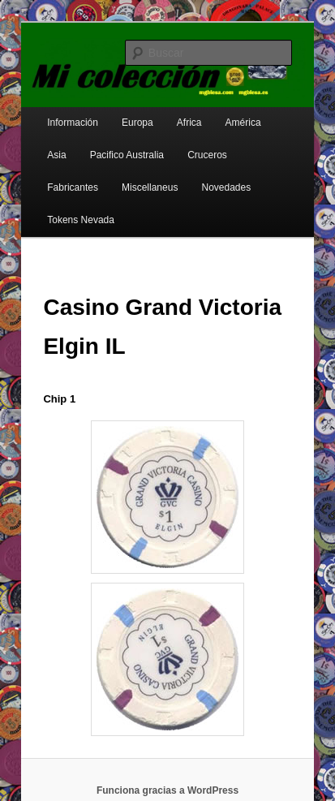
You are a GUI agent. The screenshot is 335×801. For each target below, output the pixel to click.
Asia (56, 155)
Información (72, 122)
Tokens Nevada (80, 220)
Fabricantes (72, 187)
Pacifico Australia (127, 155)
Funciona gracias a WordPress (167, 790)
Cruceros (207, 155)
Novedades (226, 187)
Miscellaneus (150, 187)
